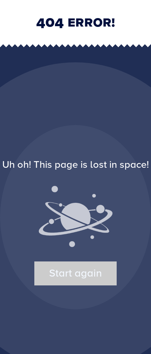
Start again (75, 273)
